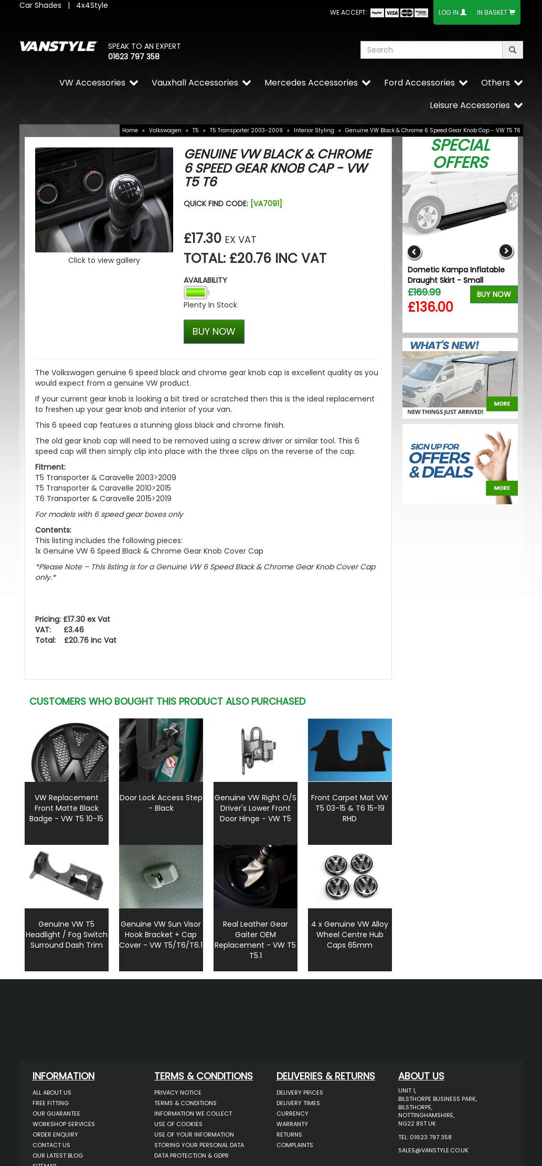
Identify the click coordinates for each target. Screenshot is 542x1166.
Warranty (292, 1124)
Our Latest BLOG (58, 1155)
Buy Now (494, 294)
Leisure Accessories (470, 105)
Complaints (295, 1145)
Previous (414, 252)
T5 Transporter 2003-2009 (246, 130)
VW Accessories (92, 83)
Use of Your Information (194, 1134)
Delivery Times (298, 1103)
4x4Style (92, 5)
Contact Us (51, 1145)
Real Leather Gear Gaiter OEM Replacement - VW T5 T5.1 (255, 940)
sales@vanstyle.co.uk (433, 1150)
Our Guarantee (56, 1113)
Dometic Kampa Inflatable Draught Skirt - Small (456, 274)
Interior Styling (314, 130)
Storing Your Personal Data (199, 1145)
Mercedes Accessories (311, 83)
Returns (289, 1134)
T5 (196, 130)
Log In (449, 12)
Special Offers (460, 154)
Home (130, 130)
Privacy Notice (177, 1092)
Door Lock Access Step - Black (161, 802)
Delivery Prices (300, 1092)
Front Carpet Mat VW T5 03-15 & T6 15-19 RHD (349, 808)
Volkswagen (165, 130)
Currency (293, 1113)
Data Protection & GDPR (191, 1155)
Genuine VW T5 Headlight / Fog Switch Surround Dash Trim (67, 934)
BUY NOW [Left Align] (214, 331)
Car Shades (40, 5)
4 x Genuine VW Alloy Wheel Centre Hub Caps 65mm (349, 934)
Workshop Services (64, 1124)
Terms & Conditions (185, 1103)
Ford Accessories (419, 83)
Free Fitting (51, 1103)
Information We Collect (193, 1113)
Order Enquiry (55, 1134)
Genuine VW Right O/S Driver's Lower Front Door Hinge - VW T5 (255, 808)
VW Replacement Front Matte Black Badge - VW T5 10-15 (66, 808)
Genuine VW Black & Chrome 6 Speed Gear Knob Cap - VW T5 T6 (432, 130)
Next (506, 252)
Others (495, 83)
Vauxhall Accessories (195, 83)
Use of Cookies (178, 1124)
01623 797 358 (134, 56)
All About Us (52, 1092)
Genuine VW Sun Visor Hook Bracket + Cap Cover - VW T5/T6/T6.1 (161, 934)
